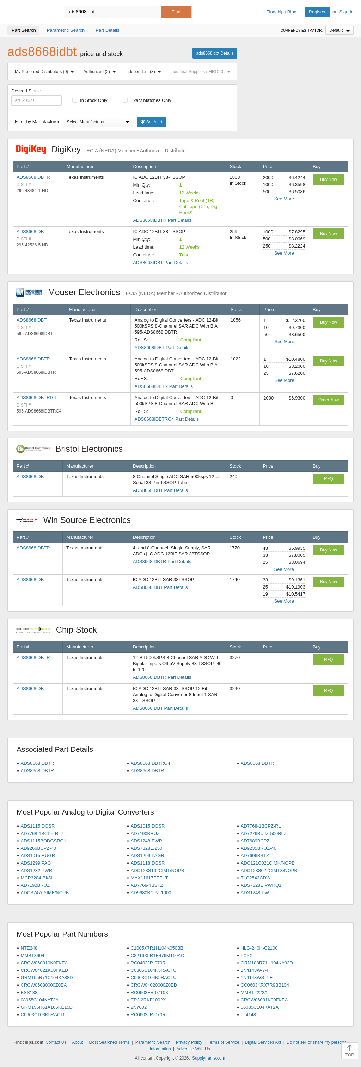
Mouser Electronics (121, 292)
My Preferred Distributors (46, 72)
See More (284, 198)
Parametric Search (152, 1042)
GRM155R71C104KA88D (47, 977)
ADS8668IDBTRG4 (36, 397)
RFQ (328, 478)
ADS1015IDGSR (148, 826)
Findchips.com (30, 12)
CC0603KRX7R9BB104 (265, 985)
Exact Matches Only (147, 100)
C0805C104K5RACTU (154, 970)
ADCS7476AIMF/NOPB (45, 892)
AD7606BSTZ (255, 855)
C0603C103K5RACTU (44, 1014)
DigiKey (101, 149)
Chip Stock (60, 629)
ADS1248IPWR (147, 840)
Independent (144, 72)
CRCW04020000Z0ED (154, 985)
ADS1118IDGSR (148, 863)
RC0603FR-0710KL (151, 992)
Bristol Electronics (73, 448)
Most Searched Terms (109, 1042)
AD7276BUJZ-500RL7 (263, 833)
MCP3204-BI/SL (37, 877)
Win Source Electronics (77, 520)
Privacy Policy (189, 1042)
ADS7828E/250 (147, 848)
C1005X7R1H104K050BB (157, 948)
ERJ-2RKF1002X (148, 999)
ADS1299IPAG (36, 863)
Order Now (328, 399)
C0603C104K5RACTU (154, 977)
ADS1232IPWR (37, 870)
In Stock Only (90, 100)
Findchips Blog (281, 11)
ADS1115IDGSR (38, 826)
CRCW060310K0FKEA (44, 962)
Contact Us (55, 1042)
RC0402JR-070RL (149, 962)
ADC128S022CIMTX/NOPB (269, 870)
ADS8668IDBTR (33, 177)
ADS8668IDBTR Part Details (162, 220)
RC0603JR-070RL (149, 1014)
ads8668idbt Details (214, 53)
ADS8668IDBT (32, 231)
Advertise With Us (193, 1049)
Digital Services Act (263, 1042)
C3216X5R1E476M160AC (157, 955)
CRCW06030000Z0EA (44, 985)
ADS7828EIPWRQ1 (261, 885)
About (77, 1042)
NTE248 (29, 948)
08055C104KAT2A (40, 999)
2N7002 (139, 1007)
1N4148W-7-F (255, 970)
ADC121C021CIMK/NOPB (268, 863)
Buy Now (328, 179)
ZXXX (247, 955)
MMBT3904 (32, 955)
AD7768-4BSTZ (147, 885)
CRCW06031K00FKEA (264, 999)
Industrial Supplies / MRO (201, 72)
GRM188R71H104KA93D (267, 962)
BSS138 (29, 992)
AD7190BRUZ (145, 833)
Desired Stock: (36, 97)
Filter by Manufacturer (37, 121)
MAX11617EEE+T (149, 877)
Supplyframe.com (208, 1058)
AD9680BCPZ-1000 (151, 892)
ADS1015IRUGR (38, 855)
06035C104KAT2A (260, 1007)
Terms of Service (223, 1042)
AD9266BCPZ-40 (38, 848)
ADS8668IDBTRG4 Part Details (166, 419)
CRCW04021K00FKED (44, 970)
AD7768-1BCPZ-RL (261, 826)
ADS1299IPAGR (147, 855)
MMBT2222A (254, 992)
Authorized (101, 72)
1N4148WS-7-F (257, 977)
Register (317, 11)
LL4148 (248, 1014)
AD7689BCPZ (255, 840)
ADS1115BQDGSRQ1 (43, 840)
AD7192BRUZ (35, 885)
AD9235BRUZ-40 (258, 848)
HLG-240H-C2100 (259, 948)
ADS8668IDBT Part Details (160, 262)
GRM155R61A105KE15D (47, 1007)
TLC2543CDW (256, 877)
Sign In (346, 11)
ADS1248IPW (255, 892)
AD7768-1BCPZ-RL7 (42, 833)
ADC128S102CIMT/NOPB (157, 870)
